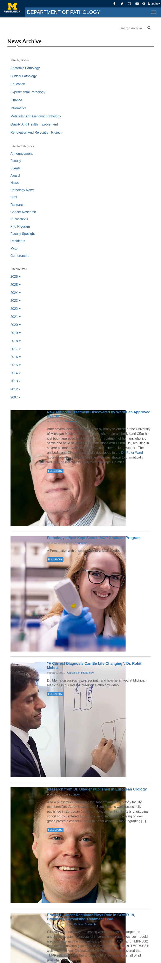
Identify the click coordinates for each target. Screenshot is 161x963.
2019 (16, 333)
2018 (16, 341)
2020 (16, 325)
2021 (16, 317)
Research (18, 204)
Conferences (20, 255)
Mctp (14, 248)
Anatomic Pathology (25, 68)
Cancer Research (23, 212)
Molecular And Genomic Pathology (36, 116)
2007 (16, 397)
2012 (16, 389)
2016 (16, 357)
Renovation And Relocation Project (36, 132)
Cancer (75, 794)
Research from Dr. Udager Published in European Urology (97, 789)
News (15, 183)
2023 (16, 300)
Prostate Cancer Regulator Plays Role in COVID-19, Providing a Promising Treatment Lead (91, 917)
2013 (16, 381)
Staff (14, 197)
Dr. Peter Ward (132, 452)
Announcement (22, 153)
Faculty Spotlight (23, 233)
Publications (19, 219)
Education (18, 84)
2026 (16, 276)
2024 (16, 292)
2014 (16, 373)
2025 (16, 284)
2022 (16, 308)
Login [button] (154, 3)
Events (16, 168)
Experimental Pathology (28, 92)
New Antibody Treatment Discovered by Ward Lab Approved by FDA (98, 414)
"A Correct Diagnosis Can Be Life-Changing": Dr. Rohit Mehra (94, 665)
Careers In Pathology (80, 672)
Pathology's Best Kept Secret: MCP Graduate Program (94, 538)
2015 (16, 365)
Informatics (19, 108)
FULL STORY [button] (55, 471)
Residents (18, 241)
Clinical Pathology (24, 76)
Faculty (16, 161)
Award (15, 175)
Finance (16, 100)
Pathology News (22, 190)
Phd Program (20, 226)
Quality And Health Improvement (34, 124)
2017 (16, 349)
